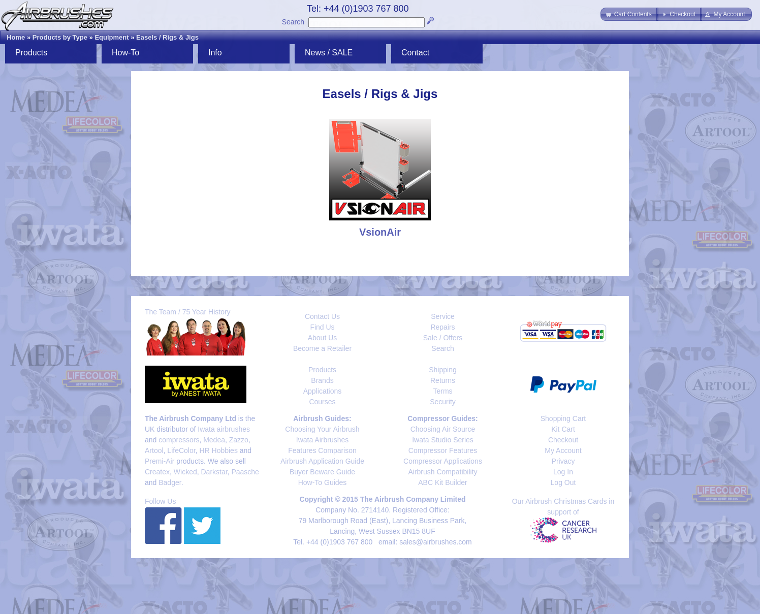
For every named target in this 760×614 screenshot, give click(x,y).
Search (293, 22)
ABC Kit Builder (442, 482)
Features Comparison (322, 450)
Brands (322, 380)
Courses (322, 402)
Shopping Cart (563, 418)
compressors (179, 440)
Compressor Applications (442, 461)
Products (31, 52)
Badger (170, 482)
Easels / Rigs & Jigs (167, 37)
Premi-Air (159, 461)
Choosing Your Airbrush (322, 429)
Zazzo (238, 440)
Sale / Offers (443, 338)
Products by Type (60, 37)
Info (215, 52)
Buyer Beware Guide (322, 472)
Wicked (185, 472)
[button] (629, 14)
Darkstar (214, 472)
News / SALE (329, 52)
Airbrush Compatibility (442, 472)
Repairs (442, 327)
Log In (563, 472)
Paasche (245, 472)
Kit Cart (563, 429)
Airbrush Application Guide (322, 461)
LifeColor (181, 450)
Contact (415, 52)
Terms (442, 391)
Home (16, 37)
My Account (563, 450)
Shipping (443, 370)
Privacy (563, 461)
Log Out (563, 482)
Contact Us (322, 316)
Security (443, 402)
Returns (442, 380)
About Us (322, 338)
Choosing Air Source (443, 429)
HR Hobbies (218, 450)
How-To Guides (322, 482)
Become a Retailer (322, 348)
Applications (322, 391)
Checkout (563, 440)
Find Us (322, 327)
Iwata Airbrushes (322, 440)
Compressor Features (442, 450)
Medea (214, 440)
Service (443, 316)
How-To (125, 52)
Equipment (111, 37)
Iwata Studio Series (442, 440)
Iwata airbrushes (224, 429)
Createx (157, 472)
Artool (154, 450)
